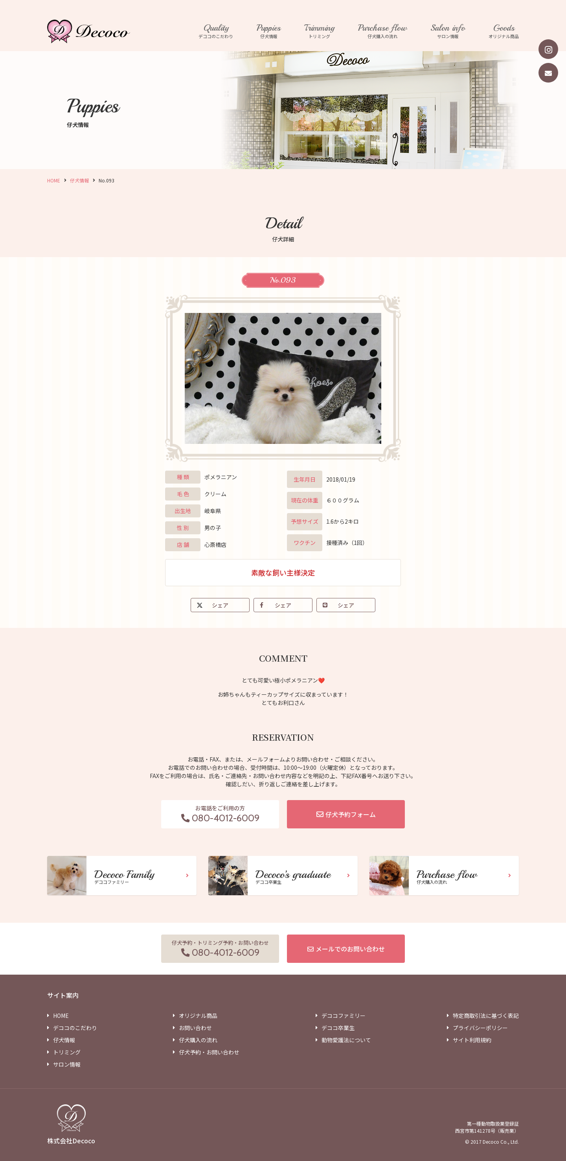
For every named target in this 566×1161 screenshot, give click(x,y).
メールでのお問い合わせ (350, 948)
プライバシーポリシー (480, 1028)
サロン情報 (447, 31)
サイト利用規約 (472, 1040)
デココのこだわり (215, 31)
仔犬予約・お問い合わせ (209, 1052)
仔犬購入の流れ (382, 31)
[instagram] (548, 49)
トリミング (319, 31)
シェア (220, 605)
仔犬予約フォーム (350, 814)
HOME (53, 180)
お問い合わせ (195, 1028)
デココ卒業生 (338, 1028)
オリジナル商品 (504, 31)
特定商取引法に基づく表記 (486, 1015)
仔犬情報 (269, 31)
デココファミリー (344, 1015)
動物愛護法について (346, 1040)
